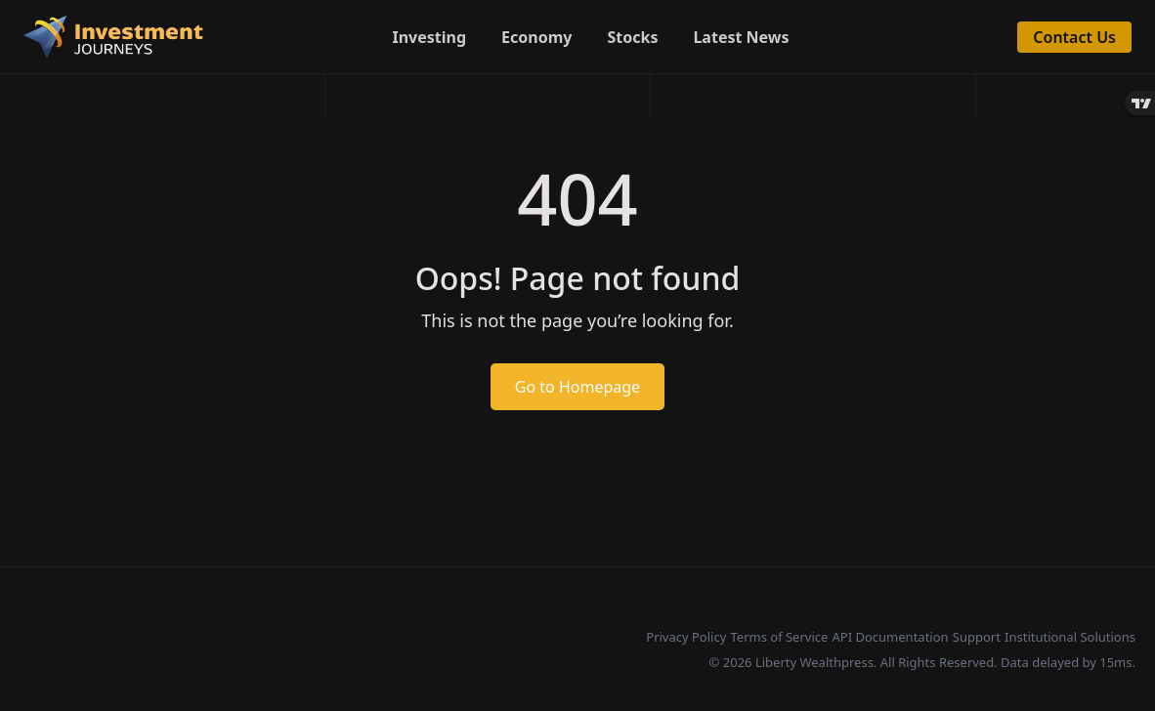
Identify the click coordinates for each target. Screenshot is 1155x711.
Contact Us (1074, 37)
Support (977, 637)
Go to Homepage (577, 386)
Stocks (632, 37)
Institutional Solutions (1070, 637)
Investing (430, 37)
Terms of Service (779, 637)
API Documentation (891, 637)
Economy (536, 37)
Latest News (741, 37)
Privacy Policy (686, 637)
